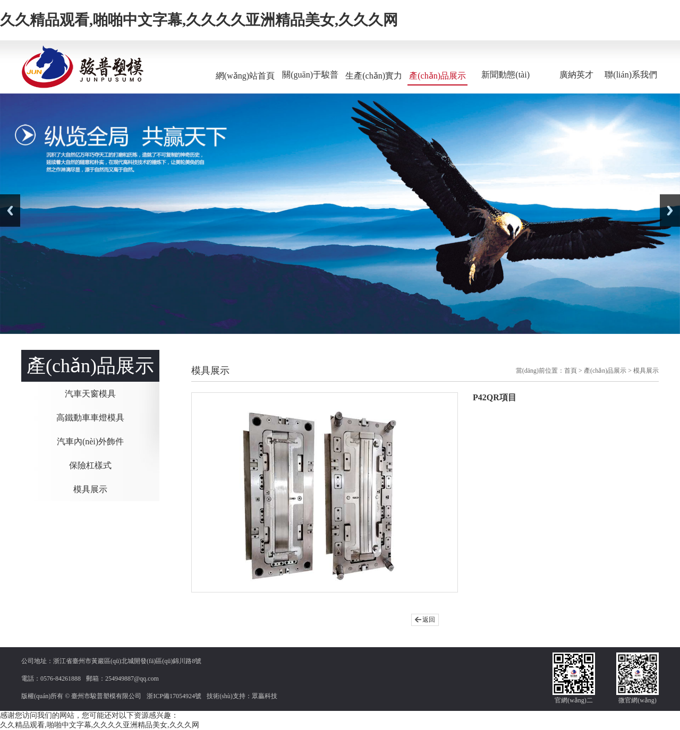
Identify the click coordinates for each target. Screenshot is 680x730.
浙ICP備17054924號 (174, 696)
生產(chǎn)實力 (373, 75)
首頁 (570, 370)
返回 (428, 619)
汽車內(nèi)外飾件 (90, 441)
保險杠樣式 (90, 465)
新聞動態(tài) (505, 74)
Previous (10, 210)
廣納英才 (576, 74)
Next (670, 210)
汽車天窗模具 (90, 393)
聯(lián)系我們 (631, 74)
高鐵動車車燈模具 (90, 417)
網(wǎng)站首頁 (245, 75)
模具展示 (90, 489)
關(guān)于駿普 (310, 74)
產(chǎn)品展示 (437, 75)
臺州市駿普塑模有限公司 (106, 696)
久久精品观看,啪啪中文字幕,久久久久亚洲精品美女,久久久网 (199, 20)
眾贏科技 (264, 696)
